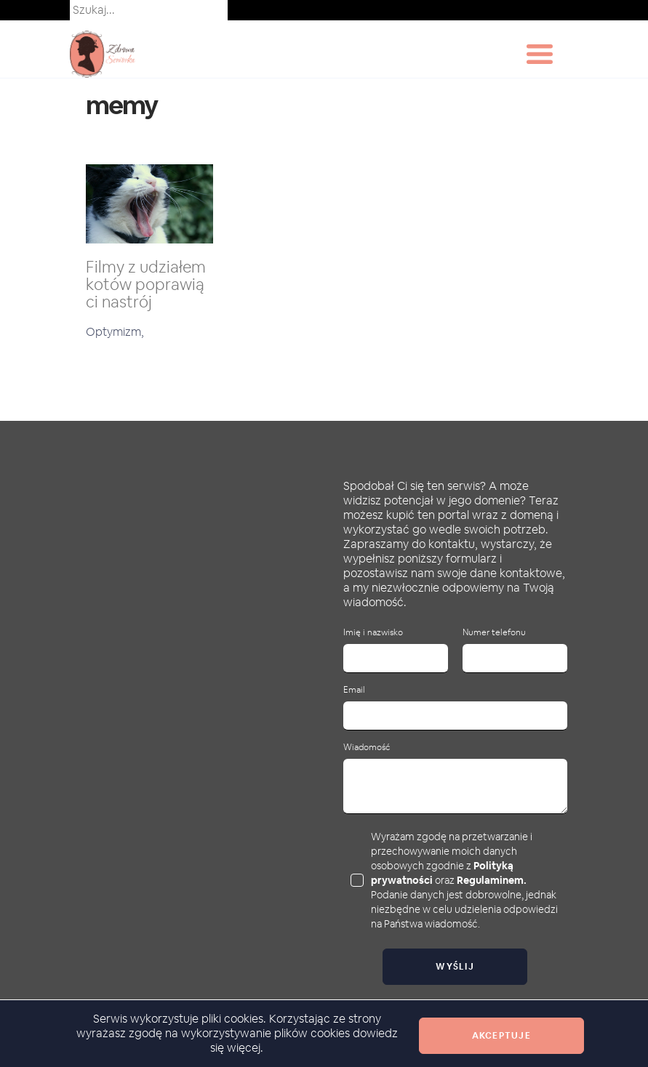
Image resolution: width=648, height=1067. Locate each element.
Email (354, 690)
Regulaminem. (492, 880)
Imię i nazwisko (373, 632)
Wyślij (455, 967)
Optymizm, (115, 331)
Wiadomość (366, 747)
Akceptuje (501, 1036)
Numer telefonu (494, 632)
